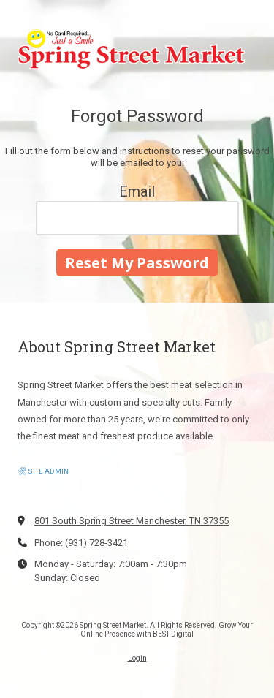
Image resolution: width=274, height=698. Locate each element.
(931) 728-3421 (96, 542)
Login (137, 658)
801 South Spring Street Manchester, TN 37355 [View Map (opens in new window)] (131, 520)
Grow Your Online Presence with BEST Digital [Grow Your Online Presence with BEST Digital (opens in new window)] (166, 629)
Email (137, 191)
